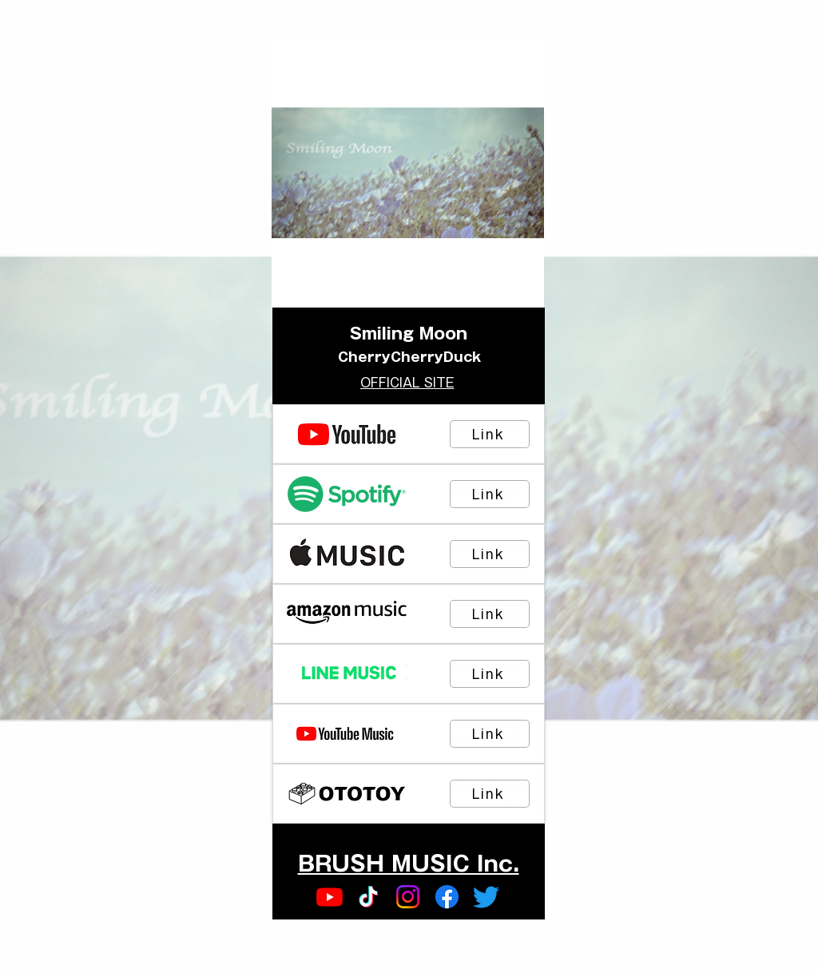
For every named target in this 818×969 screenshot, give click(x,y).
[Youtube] (329, 896)
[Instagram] (407, 896)
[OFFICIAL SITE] (409, 382)
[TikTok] (368, 896)
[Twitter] (486, 896)
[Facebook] (447, 896)
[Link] (490, 434)
